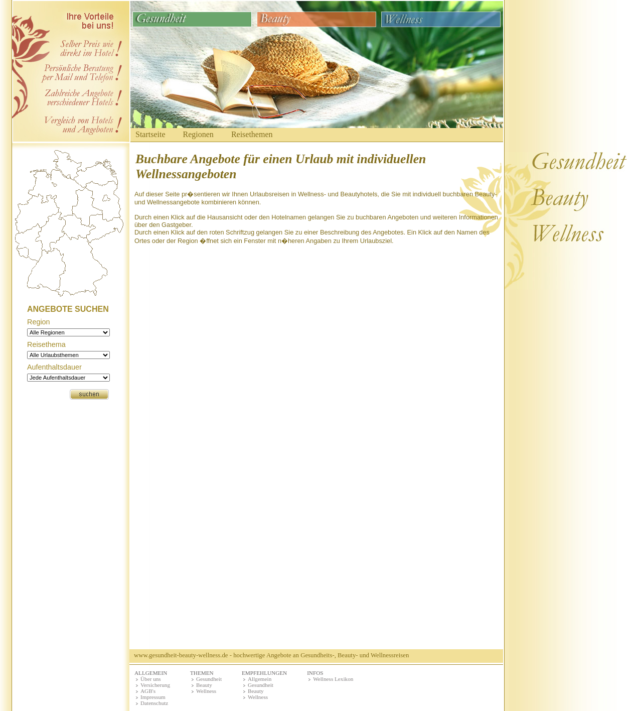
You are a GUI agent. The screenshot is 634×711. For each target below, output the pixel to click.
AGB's (147, 691)
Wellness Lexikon (333, 679)
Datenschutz (154, 703)
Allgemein (259, 679)
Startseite (150, 134)
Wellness (206, 691)
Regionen (198, 134)
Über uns (150, 679)
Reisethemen (252, 134)
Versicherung (155, 685)
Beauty (204, 685)
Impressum (153, 697)
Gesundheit (209, 679)
